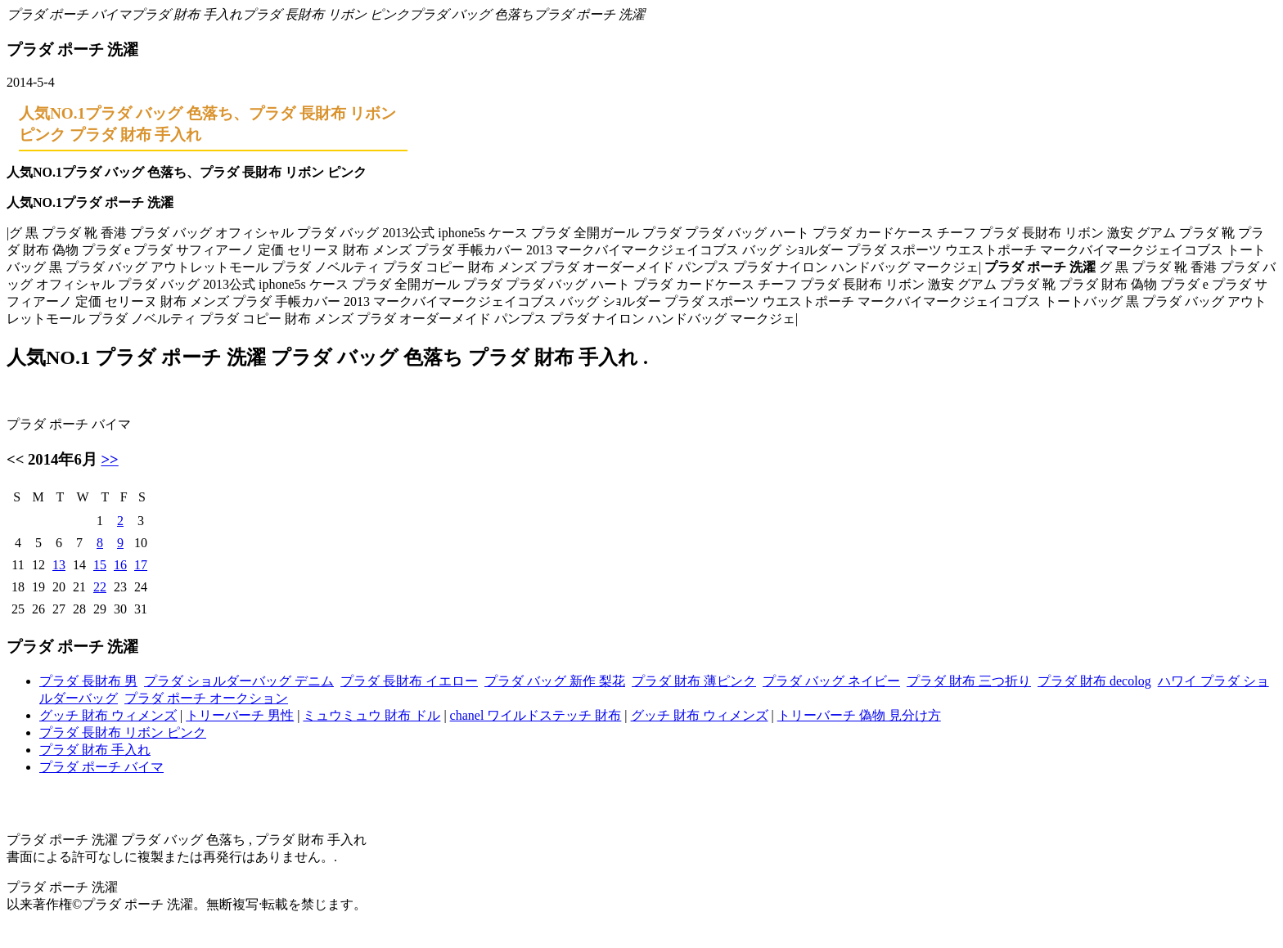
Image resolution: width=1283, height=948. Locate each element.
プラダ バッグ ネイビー (831, 681)
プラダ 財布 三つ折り (969, 681)
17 (140, 565)
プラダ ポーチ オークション (206, 698)
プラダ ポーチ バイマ (69, 14)
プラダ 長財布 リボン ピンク (325, 14)
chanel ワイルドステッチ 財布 (536, 715)
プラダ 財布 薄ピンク (694, 681)
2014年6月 (62, 459)
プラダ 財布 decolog (1094, 681)
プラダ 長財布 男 (88, 681)
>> (109, 459)
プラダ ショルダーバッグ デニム (239, 681)
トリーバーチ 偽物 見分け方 (859, 715)
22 (99, 587)
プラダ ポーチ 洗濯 (589, 14)
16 (120, 565)
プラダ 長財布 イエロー (409, 681)
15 (99, 565)
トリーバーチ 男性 (240, 715)
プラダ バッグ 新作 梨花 (554, 681)
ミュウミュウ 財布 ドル (371, 715)
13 (58, 565)
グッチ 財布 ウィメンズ (108, 715)
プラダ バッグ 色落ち (471, 14)
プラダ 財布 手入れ (186, 14)
